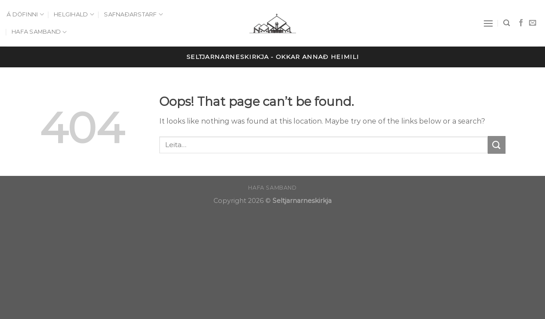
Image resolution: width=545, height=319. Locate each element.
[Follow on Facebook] (521, 23)
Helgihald (74, 14)
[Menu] (488, 23)
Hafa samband (39, 32)
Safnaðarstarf (133, 14)
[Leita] (506, 23)
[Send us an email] (532, 23)
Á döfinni (25, 14)
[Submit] (497, 144)
